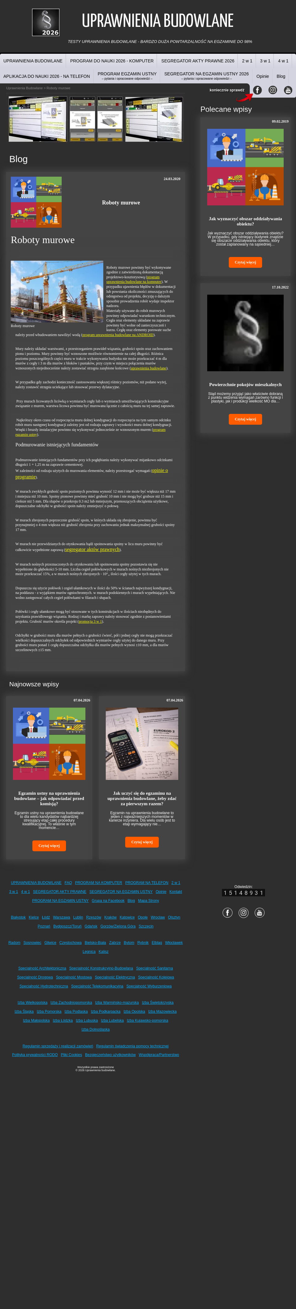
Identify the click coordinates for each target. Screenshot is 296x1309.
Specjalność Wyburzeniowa (149, 986)
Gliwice (50, 943)
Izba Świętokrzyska (158, 1002)
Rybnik (143, 943)
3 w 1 (265, 60)
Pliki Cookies (71, 1055)
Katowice (127, 917)
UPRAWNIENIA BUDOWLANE (33, 60)
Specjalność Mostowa (74, 977)
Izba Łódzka (63, 1020)
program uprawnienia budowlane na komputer (133, 279)
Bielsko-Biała (95, 943)
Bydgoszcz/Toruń (67, 926)
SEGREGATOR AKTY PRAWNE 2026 (197, 60)
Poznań (44, 926)
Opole (143, 917)
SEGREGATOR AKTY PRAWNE (59, 892)
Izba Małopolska (36, 1020)
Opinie (263, 76)
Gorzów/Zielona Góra (118, 926)
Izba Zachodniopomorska (71, 1002)
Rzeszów (93, 917)
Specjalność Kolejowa (156, 977)
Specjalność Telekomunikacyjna (97, 986)
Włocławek (174, 943)
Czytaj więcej (49, 846)
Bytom (129, 943)
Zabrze (115, 943)
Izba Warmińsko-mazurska (117, 1002)
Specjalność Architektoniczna (42, 968)
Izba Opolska (134, 1011)
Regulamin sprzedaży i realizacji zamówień (58, 1046)
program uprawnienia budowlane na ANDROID (118, 335)
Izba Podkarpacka (106, 1011)
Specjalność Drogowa (35, 977)
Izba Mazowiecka (162, 1011)
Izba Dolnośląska (95, 1029)
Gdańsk (90, 926)
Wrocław (158, 917)
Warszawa (61, 917)
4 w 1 (283, 60)
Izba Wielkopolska (32, 1002)
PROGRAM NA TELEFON (146, 883)
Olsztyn (174, 917)
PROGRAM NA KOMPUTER (98, 883)
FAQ (68, 883)
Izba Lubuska (87, 1020)
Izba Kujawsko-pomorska (147, 1020)
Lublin (78, 917)
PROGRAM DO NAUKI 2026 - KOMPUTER (112, 60)
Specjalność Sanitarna (154, 968)
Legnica (89, 951)
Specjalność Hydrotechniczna (43, 986)
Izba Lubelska (112, 1020)
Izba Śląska (24, 1011)
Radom (14, 943)
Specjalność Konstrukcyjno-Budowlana (101, 968)
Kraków (110, 917)
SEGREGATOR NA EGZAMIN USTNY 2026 (206, 75)
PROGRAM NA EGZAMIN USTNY (60, 901)
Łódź (46, 917)
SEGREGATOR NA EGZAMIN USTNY (121, 892)
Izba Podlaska (76, 1011)
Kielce (34, 917)
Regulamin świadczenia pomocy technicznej (132, 1046)
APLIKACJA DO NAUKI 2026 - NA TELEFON (46, 76)
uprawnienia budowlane (148, 368)
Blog (281, 76)
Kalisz (104, 951)
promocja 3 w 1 (90, 621)
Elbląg (157, 943)
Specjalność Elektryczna (115, 977)
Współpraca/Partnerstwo (159, 1055)
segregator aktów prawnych (92, 549)
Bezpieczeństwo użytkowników (110, 1055)
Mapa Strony (148, 901)
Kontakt (176, 892)
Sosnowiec (32, 943)
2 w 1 (247, 60)
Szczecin (146, 926)
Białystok (18, 917)
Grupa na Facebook (108, 901)
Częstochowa (71, 943)
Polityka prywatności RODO (35, 1055)
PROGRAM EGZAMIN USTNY (127, 75)
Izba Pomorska (49, 1011)
